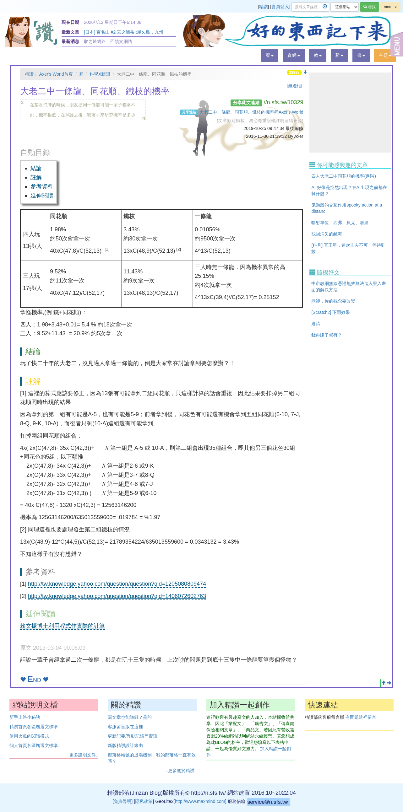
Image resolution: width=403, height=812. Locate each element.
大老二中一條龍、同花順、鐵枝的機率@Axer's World (251, 112)
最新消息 (70, 41)
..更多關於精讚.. (181, 770)
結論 (36, 168)
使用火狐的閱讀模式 (29, 736)
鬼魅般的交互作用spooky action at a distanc (346, 208)
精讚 (263, 6)
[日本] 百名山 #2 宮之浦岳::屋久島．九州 (123, 32)
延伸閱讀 (41, 195)
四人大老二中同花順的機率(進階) (343, 176)
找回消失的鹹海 (326, 233)
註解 (36, 177)
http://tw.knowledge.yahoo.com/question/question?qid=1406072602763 (117, 596)
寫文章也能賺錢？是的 (130, 717)
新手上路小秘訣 (24, 717)
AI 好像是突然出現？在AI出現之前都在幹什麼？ (349, 190)
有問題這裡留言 (361, 717)
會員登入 (280, 6)
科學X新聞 (100, 74)
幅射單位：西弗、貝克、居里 (339, 222)
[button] (269, 55)
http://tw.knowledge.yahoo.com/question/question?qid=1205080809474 (117, 584)
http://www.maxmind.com (200, 801)
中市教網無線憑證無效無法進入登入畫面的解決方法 (348, 286)
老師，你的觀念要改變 (333, 301)
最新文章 (70, 32)
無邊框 (294, 85)
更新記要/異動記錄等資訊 (132, 736)
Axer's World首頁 (56, 74)
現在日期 (70, 22)
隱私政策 (144, 801)
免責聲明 (122, 801)
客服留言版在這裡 (125, 726)
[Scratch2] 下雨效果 (330, 312)
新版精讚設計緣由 (125, 745)
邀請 (315, 323)
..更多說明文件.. (83, 754)
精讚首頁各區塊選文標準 (33, 726)
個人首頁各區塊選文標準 (33, 745)
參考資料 (41, 186)
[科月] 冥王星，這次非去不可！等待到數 (348, 248)
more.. (390, 7)
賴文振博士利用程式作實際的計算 (62, 626)
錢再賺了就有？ (326, 334)
